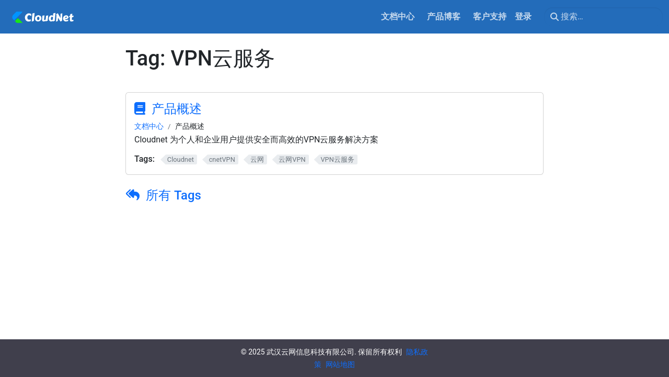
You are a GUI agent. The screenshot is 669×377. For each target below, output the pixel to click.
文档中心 (149, 126)
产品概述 (177, 109)
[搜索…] (603, 16)
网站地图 (340, 364)
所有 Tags (173, 195)
